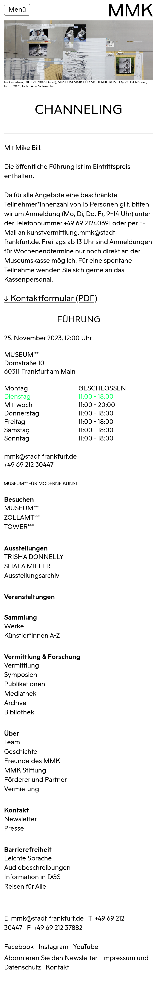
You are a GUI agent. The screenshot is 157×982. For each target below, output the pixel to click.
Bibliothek (19, 712)
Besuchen (19, 499)
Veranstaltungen (29, 596)
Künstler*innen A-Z (32, 635)
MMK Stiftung (25, 770)
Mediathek (20, 694)
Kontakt (16, 810)
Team (12, 742)
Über (11, 733)
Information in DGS (32, 877)
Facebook (19, 947)
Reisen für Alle (25, 886)
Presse (14, 828)
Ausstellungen (26, 548)
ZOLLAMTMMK (22, 517)
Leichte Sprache (28, 858)
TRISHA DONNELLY (34, 557)
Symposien (20, 675)
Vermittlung (21, 665)
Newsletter (20, 819)
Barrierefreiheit (28, 849)
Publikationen (24, 684)
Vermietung (21, 789)
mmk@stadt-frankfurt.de (40, 456)
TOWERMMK (19, 527)
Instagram (53, 947)
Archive (15, 703)
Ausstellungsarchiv (31, 576)
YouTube (85, 947)
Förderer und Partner (35, 780)
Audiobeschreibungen (37, 868)
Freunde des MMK (32, 761)
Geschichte (20, 752)
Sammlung (20, 617)
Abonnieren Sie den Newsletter (50, 958)
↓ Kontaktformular (50, 298)
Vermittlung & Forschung (42, 656)
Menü (17, 9)
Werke (14, 626)
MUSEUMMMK (22, 355)
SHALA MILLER (27, 566)
